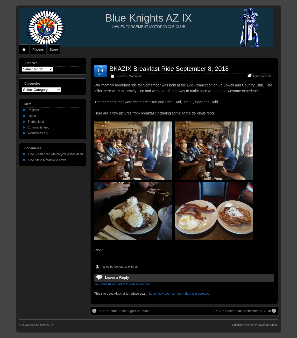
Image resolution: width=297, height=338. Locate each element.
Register (33, 110)
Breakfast (122, 76)
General (119, 266)
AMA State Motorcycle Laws (46, 160)
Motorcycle (136, 76)
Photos (38, 49)
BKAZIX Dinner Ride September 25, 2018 (245, 311)
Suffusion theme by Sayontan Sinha (255, 324)
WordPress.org (37, 133)
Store (54, 49)
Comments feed (38, 127)
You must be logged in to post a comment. (123, 284)
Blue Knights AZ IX (148, 18)
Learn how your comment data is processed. (179, 293)
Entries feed (35, 122)
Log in (31, 116)
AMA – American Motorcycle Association (55, 154)
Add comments (262, 76)
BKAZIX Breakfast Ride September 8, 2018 (169, 68)
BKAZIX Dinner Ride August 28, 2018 (120, 311)
